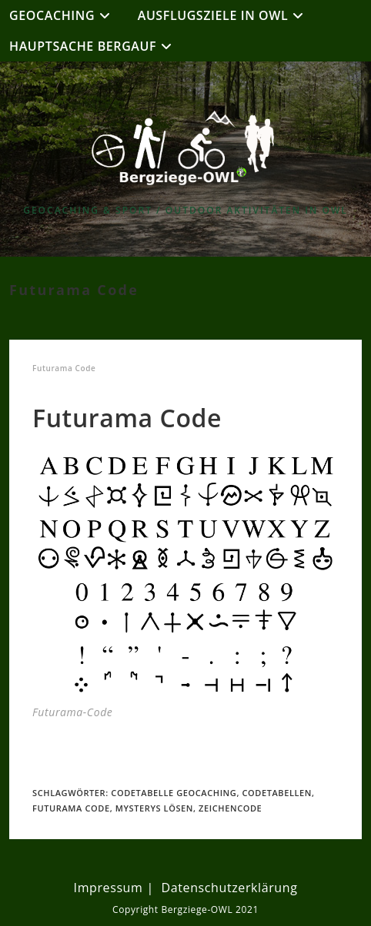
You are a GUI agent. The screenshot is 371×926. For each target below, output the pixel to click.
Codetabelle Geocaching (173, 792)
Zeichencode (230, 808)
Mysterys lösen (154, 808)
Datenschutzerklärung (230, 887)
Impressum (108, 887)
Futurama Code (71, 808)
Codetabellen (277, 792)
